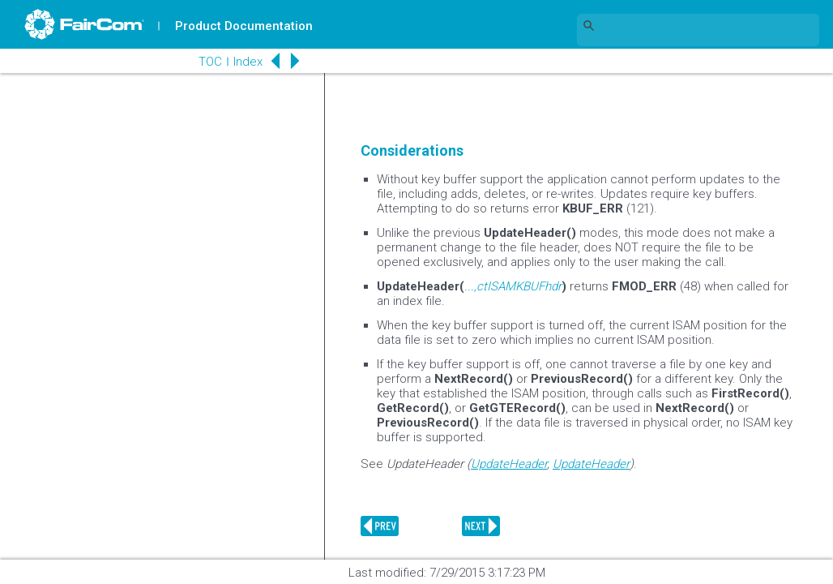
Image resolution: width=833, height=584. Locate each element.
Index (248, 61)
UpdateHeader (509, 464)
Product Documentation (244, 26)
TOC (210, 61)
